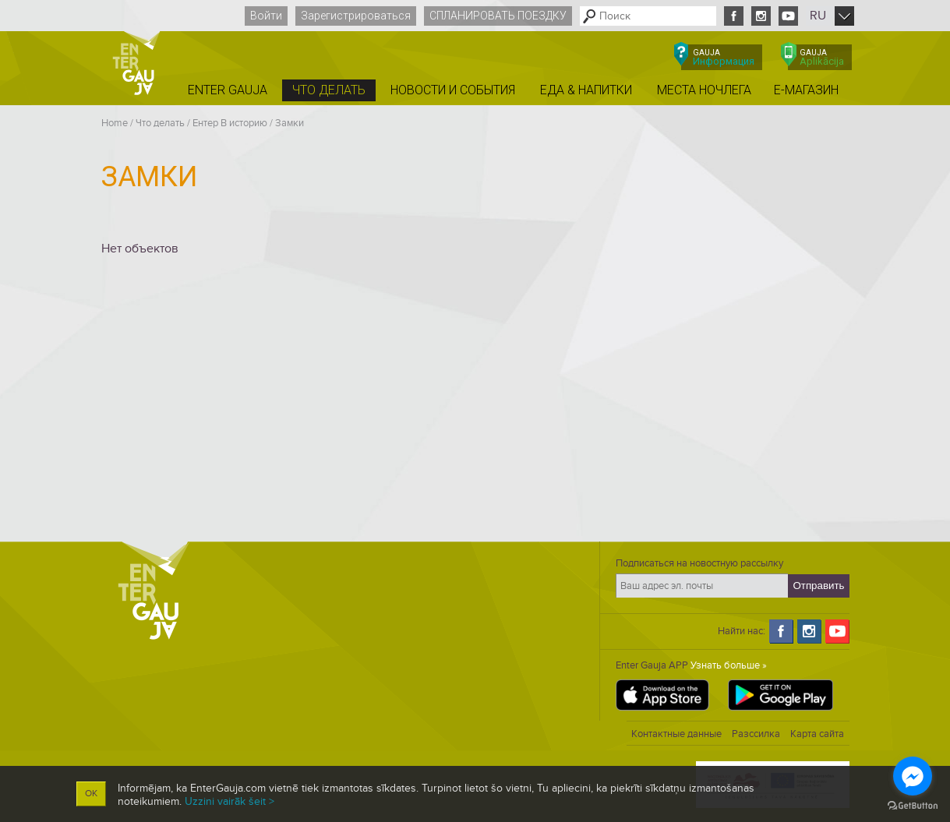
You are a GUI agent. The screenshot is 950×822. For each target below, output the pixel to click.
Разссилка (756, 734)
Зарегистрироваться (356, 15)
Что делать (160, 123)
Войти (266, 15)
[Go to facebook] (912, 776)
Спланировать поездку (498, 15)
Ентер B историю (229, 123)
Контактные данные (676, 734)
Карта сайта (817, 734)
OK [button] (91, 793)
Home (114, 123)
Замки (289, 123)
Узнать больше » (728, 665)
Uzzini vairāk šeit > (229, 801)
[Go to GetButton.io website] (913, 806)
